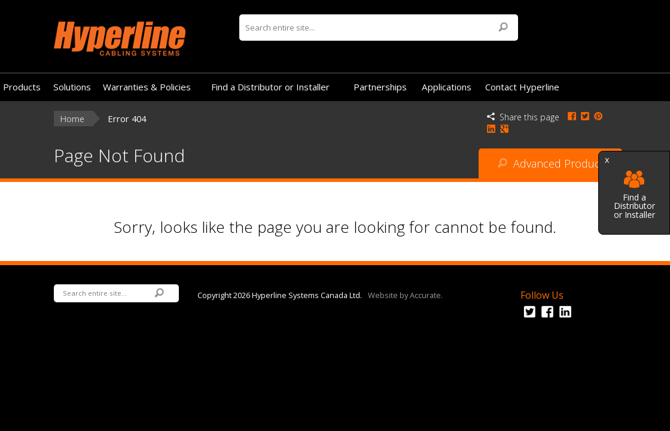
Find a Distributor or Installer (634, 195)
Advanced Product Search (551, 167)
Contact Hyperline (522, 87)
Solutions (72, 87)
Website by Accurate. (405, 294)
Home (72, 118)
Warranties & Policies (147, 87)
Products (22, 87)
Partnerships (380, 87)
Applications (446, 87)
